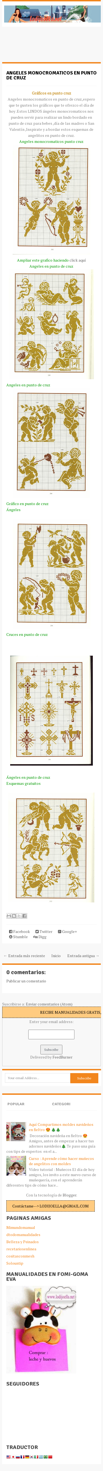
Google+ (67, 931)
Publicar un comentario (26, 981)
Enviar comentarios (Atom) (49, 1004)
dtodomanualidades (23, 1234)
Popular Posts (15, 1109)
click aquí (77, 260)
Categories (61, 1109)
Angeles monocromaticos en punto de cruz (51, 75)
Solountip (14, 1263)
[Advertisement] (46, 47)
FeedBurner (62, 1057)
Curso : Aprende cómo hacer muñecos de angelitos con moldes (61, 1161)
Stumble (18, 936)
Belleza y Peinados (22, 1241)
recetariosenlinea (21, 1248)
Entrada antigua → (83, 955)
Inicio (56, 955)
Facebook (19, 931)
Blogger (69, 1195)
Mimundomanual (20, 1227)
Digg (39, 936)
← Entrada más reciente (24, 955)
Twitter (43, 931)
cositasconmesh (20, 1256)
